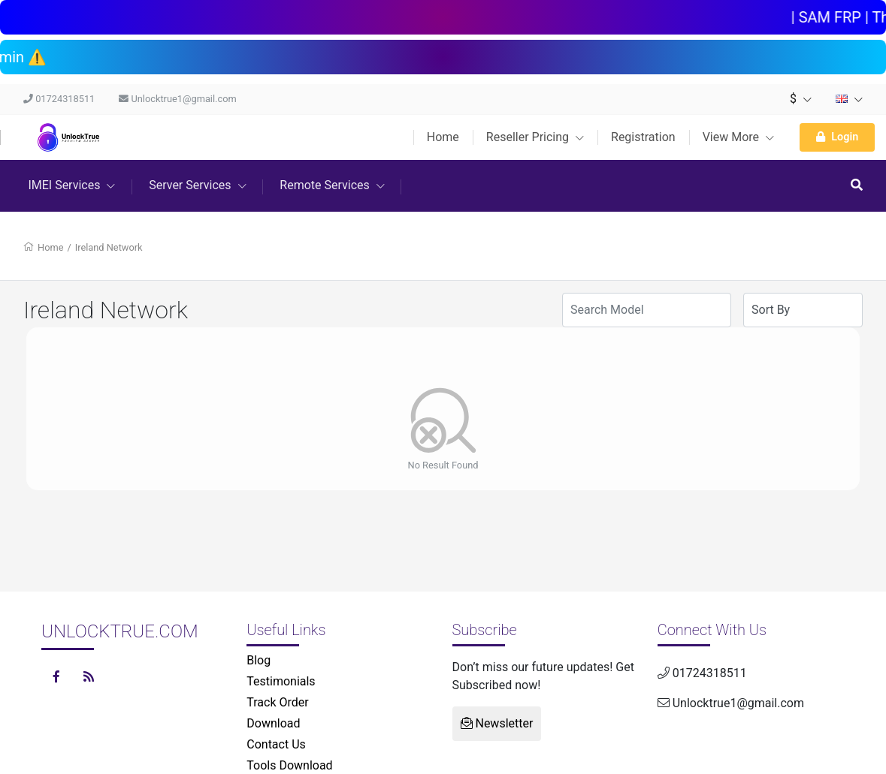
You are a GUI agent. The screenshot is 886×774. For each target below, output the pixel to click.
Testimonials (280, 681)
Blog (258, 660)
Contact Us (276, 744)
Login (837, 137)
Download (273, 723)
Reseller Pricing (535, 137)
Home (443, 137)
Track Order (277, 702)
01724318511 (59, 98)
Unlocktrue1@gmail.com (177, 98)
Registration (643, 137)
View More (738, 137)
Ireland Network (109, 247)
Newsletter (497, 723)
